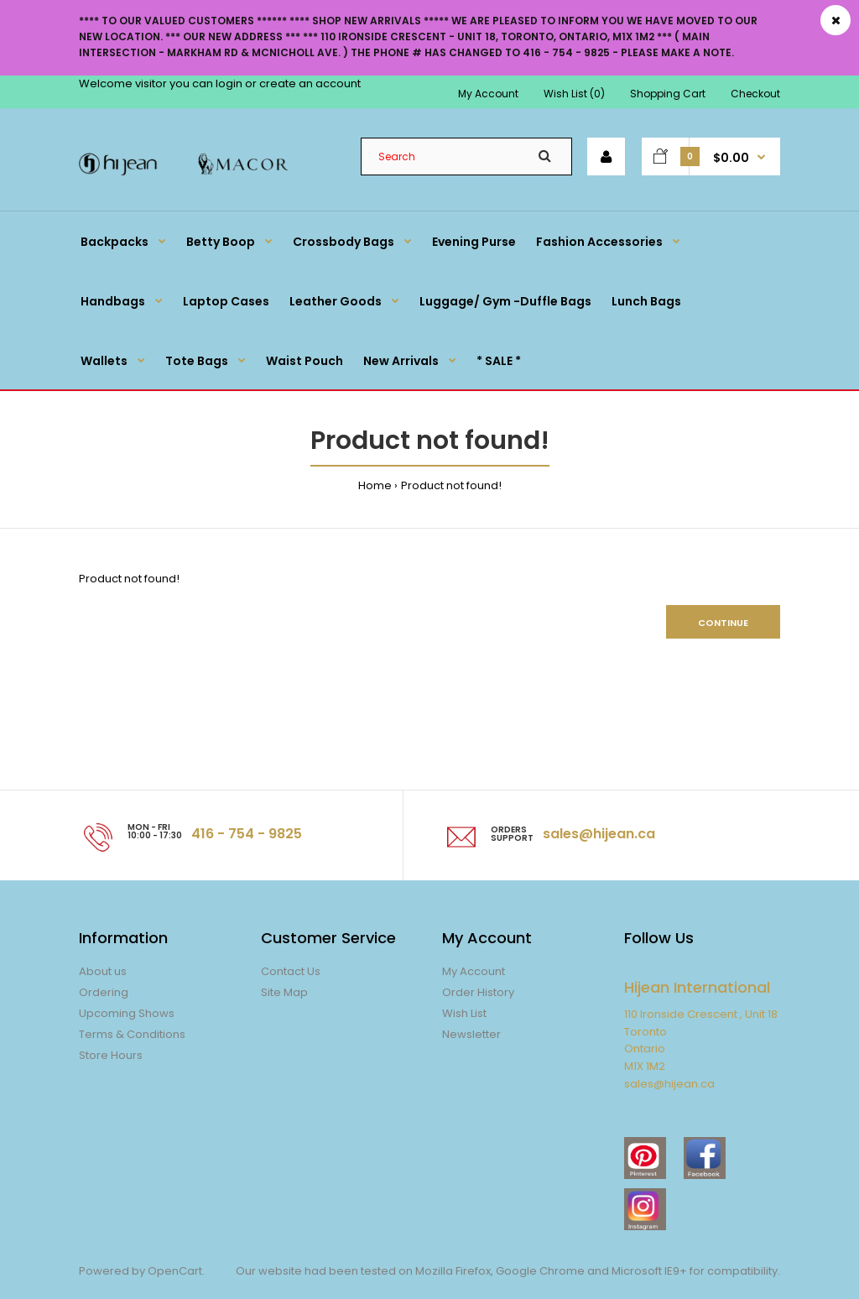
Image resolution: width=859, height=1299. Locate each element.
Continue (723, 622)
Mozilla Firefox (453, 1271)
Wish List (464, 1013)
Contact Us (290, 971)
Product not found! (451, 485)
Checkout (755, 93)
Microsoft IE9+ (649, 1271)
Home (375, 485)
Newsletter (471, 1034)
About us (103, 971)
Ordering (103, 992)
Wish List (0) (574, 93)
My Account (488, 93)
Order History (478, 992)
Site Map (284, 992)
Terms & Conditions (132, 1034)
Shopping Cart (667, 93)
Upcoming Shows (126, 1013)
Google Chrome (539, 1271)
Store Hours (111, 1055)
